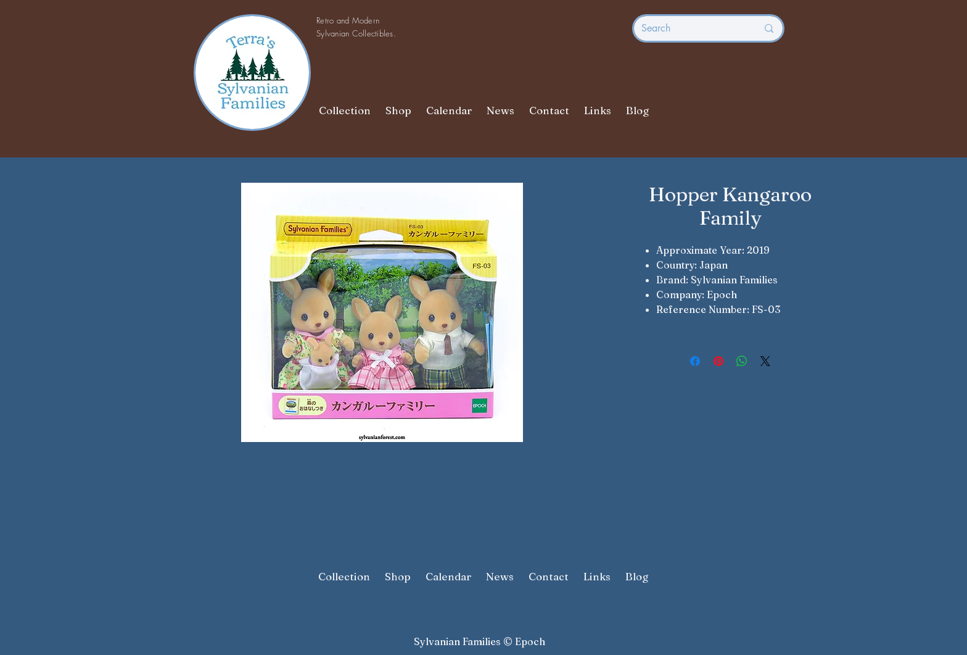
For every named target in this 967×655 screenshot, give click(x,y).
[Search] (690, 28)
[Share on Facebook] (695, 361)
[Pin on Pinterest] (718, 361)
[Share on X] (765, 361)
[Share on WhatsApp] (742, 361)
